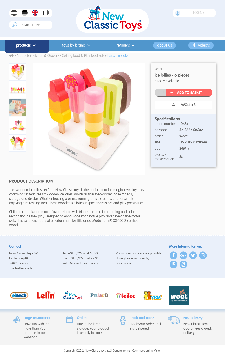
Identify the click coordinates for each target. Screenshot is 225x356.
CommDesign (140, 350)
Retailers (126, 45)
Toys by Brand (77, 45)
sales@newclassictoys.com (81, 263)
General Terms (121, 350)
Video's (201, 45)
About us (164, 45)
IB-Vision (156, 350)
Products (26, 45)
